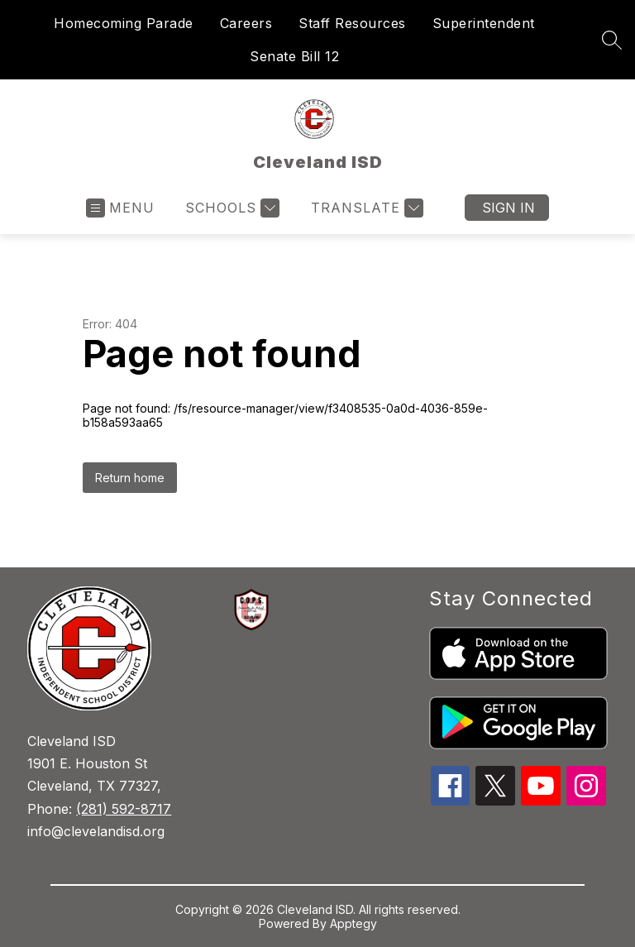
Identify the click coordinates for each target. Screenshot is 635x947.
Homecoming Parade (123, 23)
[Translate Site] (365, 208)
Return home (130, 478)
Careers (246, 23)
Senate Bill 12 (294, 56)
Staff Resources (352, 23)
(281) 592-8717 (123, 809)
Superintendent (483, 23)
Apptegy (353, 923)
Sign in (508, 207)
